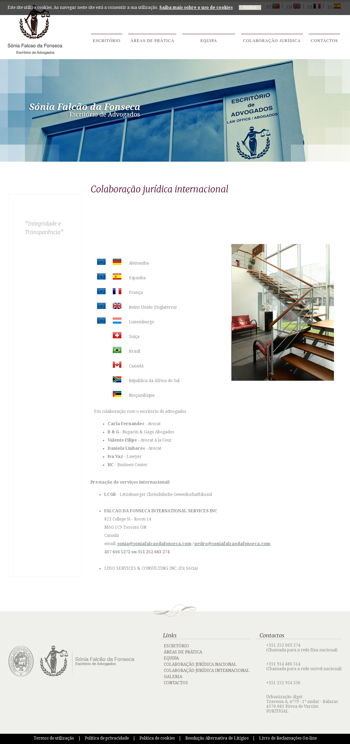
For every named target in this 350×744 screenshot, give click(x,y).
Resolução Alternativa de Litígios (216, 738)
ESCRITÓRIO (176, 646)
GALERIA (173, 676)
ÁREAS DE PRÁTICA (183, 652)
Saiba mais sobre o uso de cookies (196, 7)
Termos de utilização (53, 738)
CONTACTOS (176, 682)
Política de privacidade (107, 738)
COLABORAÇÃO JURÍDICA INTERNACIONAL (207, 670)
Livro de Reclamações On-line (288, 738)
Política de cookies (157, 738)
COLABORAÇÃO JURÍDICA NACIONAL (200, 664)
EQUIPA (171, 658)
